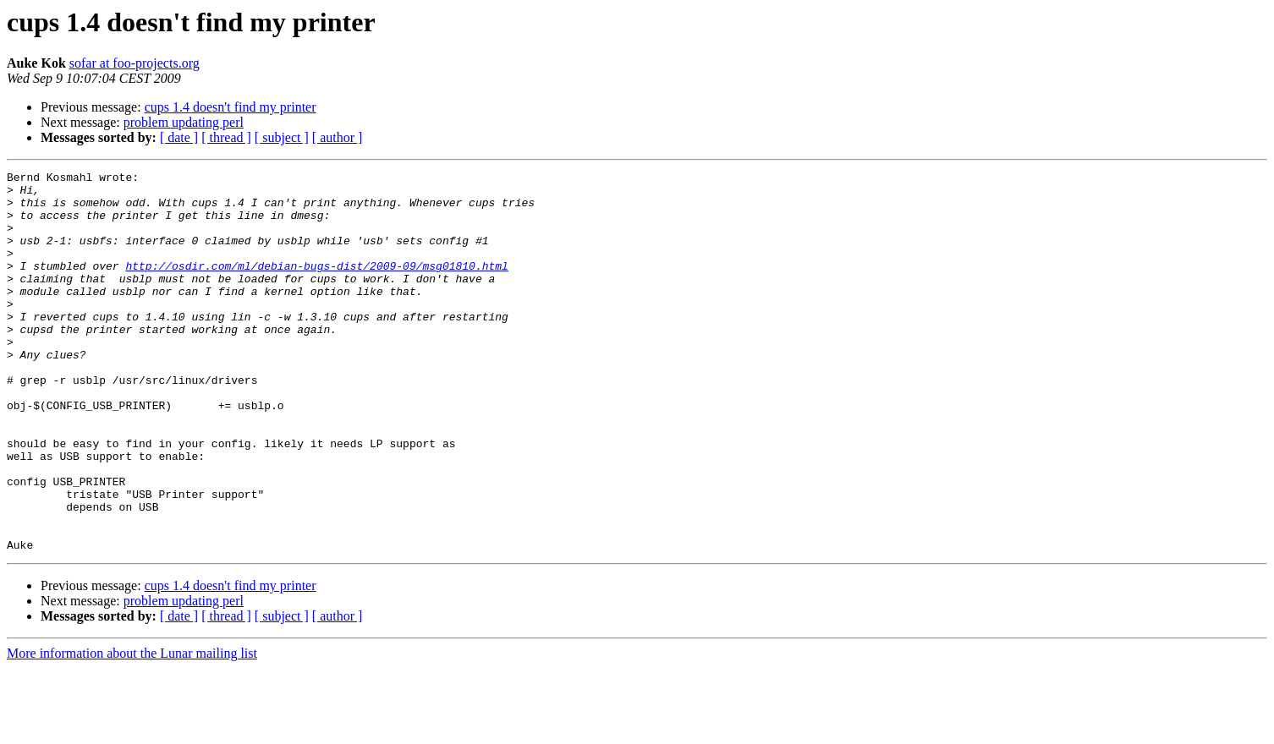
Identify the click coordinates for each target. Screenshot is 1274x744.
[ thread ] (226, 137)
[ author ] (337, 137)
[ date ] (179, 137)
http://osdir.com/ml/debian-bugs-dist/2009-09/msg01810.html (316, 285)
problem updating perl (184, 122)
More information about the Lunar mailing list (132, 729)
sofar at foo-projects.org (134, 63)
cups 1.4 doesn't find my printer (230, 107)
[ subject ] (282, 137)
